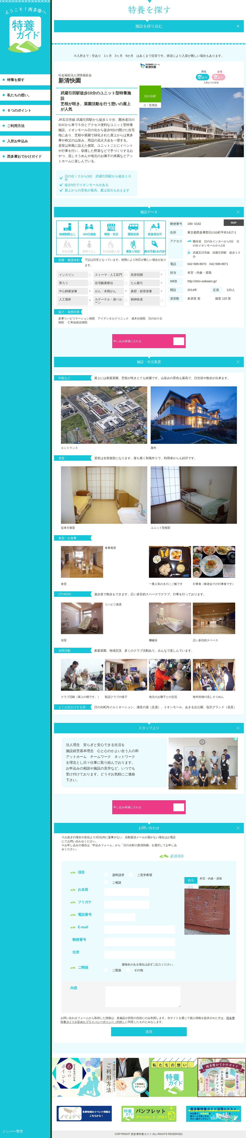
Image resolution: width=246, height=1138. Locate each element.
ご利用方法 (15, 126)
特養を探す (15, 80)
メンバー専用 (12, 1131)
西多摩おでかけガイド (24, 156)
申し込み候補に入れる (127, 341)
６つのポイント (19, 110)
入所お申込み (17, 141)
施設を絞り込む (149, 26)
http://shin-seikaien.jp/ (202, 281)
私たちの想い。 (19, 95)
